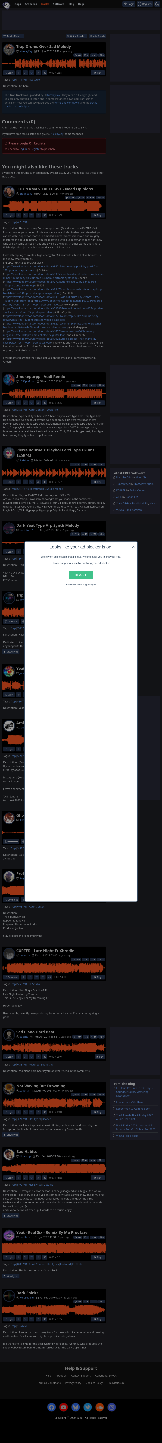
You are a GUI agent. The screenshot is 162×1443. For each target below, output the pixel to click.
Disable (81, 575)
